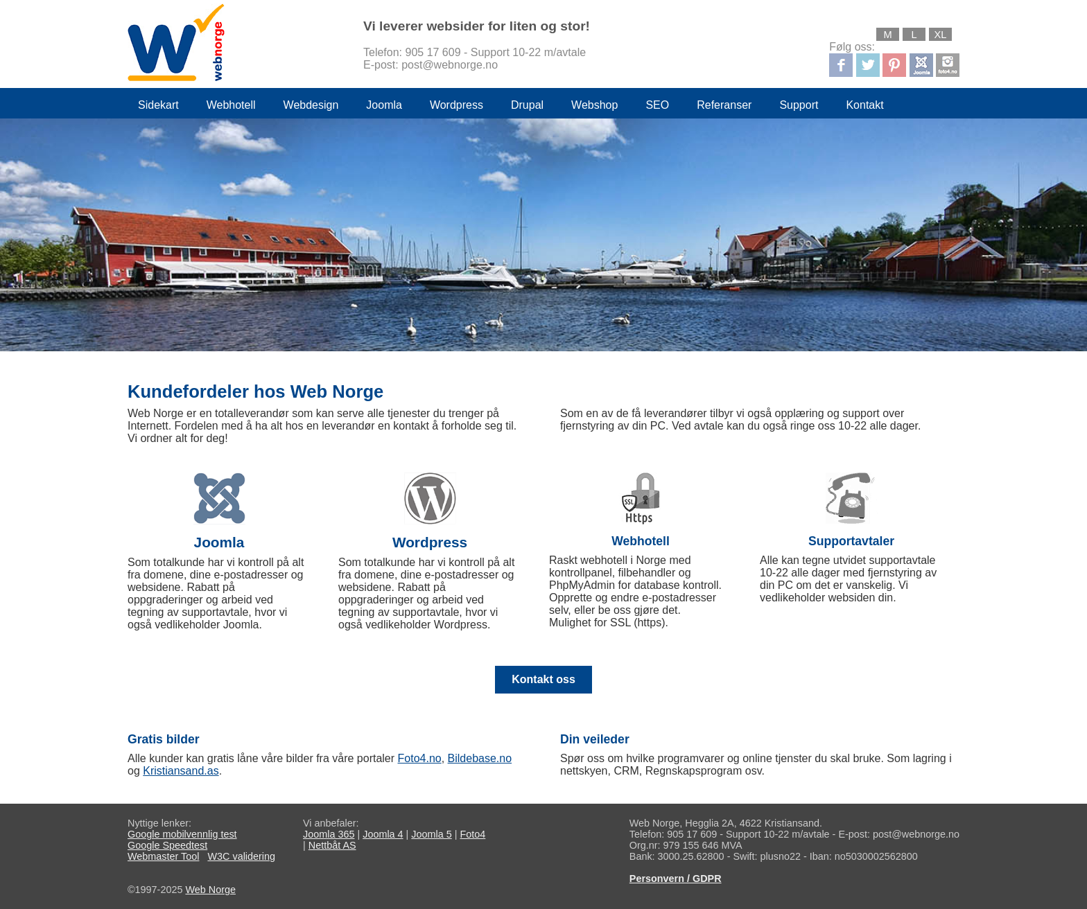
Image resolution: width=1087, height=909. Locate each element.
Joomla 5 (431, 834)
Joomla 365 (328, 834)
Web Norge (210, 889)
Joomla (384, 105)
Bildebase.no (480, 758)
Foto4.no (420, 758)
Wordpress (456, 105)
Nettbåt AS (332, 845)
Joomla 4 (383, 834)
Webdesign (311, 105)
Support (798, 105)
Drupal (527, 105)
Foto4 (473, 834)
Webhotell (231, 105)
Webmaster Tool (163, 856)
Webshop (594, 105)
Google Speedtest (167, 845)
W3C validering (241, 856)
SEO (657, 105)
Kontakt (864, 105)
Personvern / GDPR (675, 878)
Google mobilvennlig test (182, 834)
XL (940, 34)
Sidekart (158, 105)
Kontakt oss (543, 679)
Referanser (724, 105)
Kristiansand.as (180, 771)
